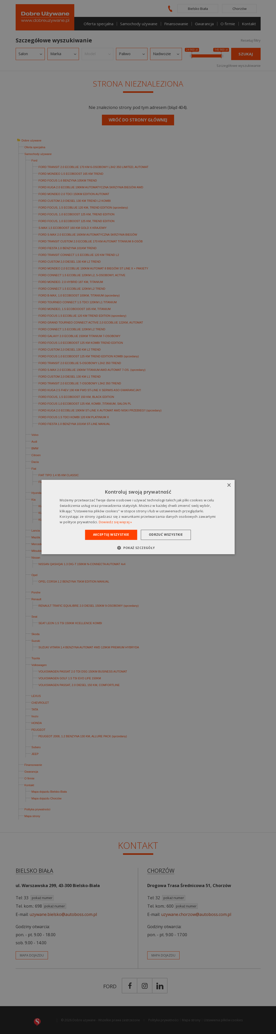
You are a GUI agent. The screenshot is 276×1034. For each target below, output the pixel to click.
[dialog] (138, 517)
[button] (138, 547)
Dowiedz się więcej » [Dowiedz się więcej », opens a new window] (115, 522)
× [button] (229, 485)
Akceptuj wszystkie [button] (111, 534)
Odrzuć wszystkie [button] (166, 534)
